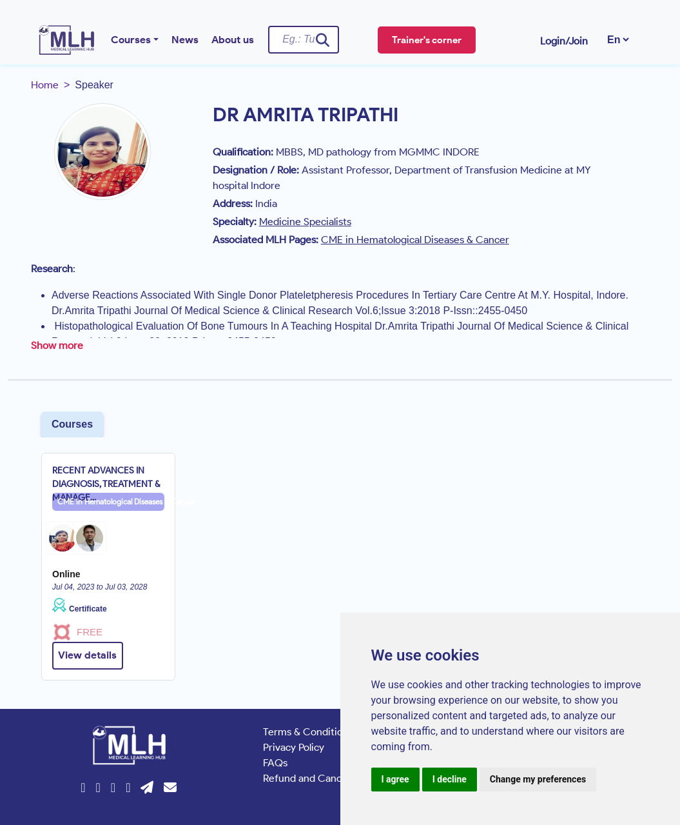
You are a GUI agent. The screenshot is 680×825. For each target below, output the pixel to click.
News (185, 40)
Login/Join (564, 41)
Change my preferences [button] (538, 779)
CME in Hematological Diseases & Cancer (110, 501)
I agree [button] (395, 779)
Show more (57, 345)
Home (45, 85)
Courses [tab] (72, 424)
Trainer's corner (426, 40)
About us (232, 40)
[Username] (303, 39)
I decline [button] (449, 779)
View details (87, 655)
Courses (131, 40)
